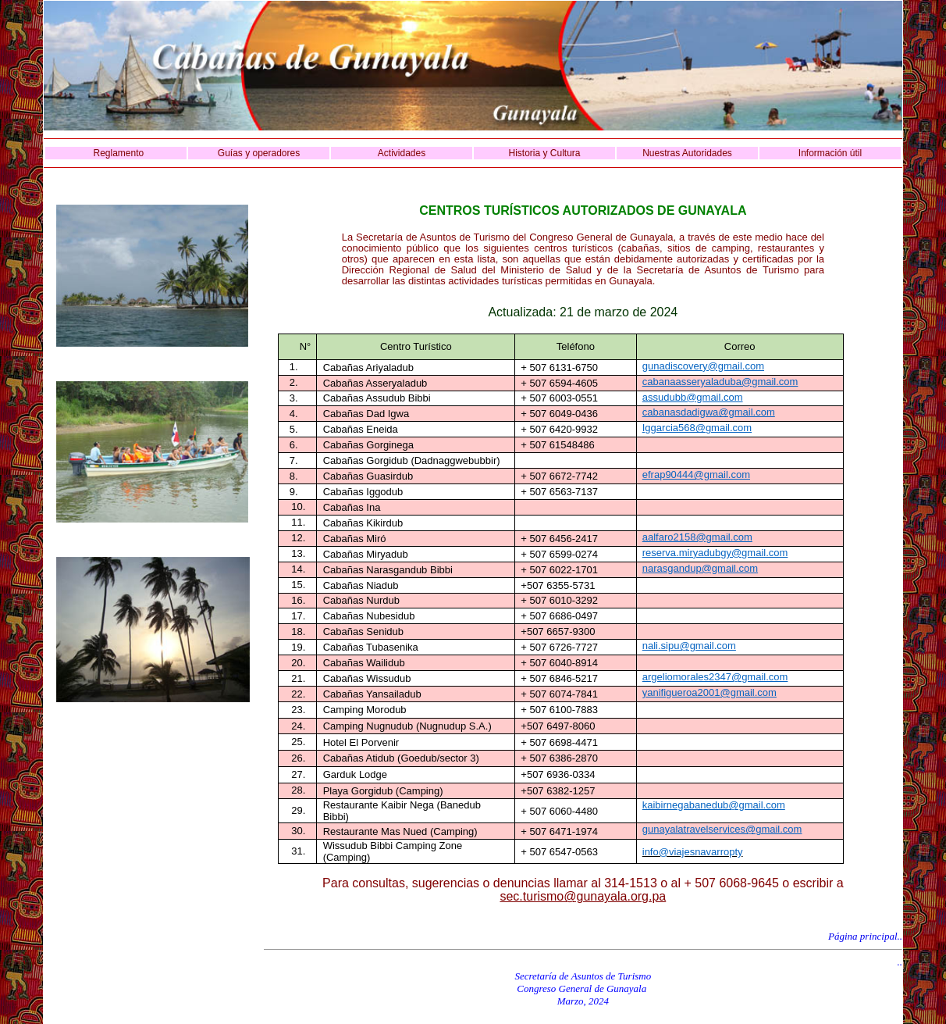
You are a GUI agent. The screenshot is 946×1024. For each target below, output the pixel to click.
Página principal (862, 936)
